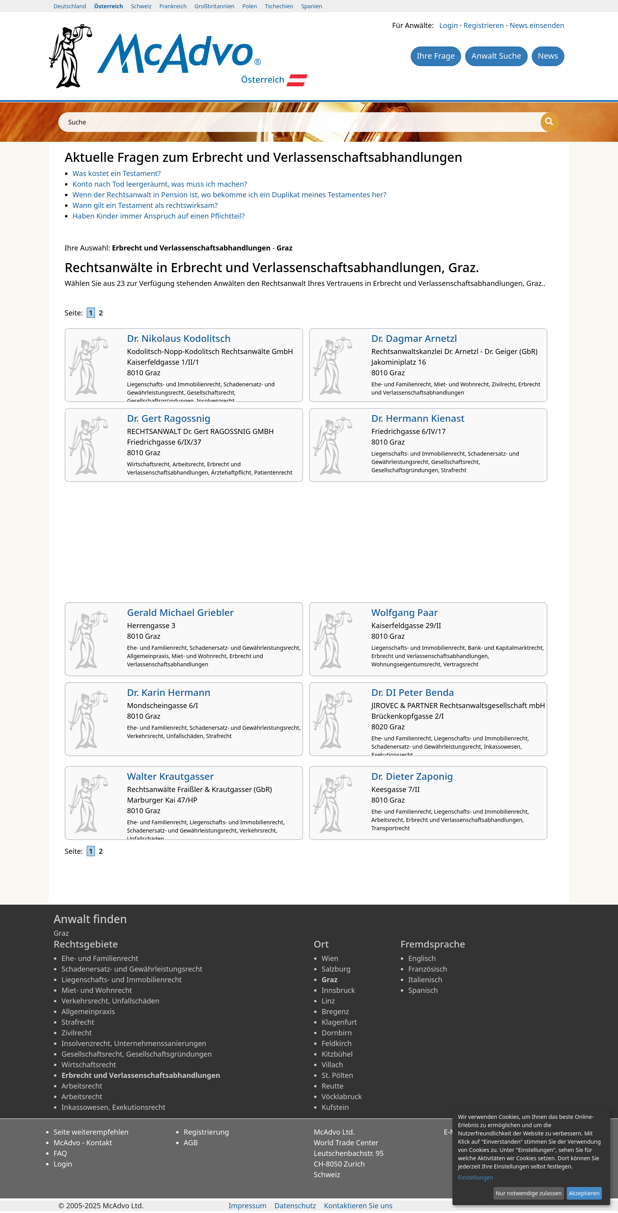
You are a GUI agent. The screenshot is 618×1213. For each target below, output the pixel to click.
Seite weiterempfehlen (91, 1132)
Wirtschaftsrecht (88, 1064)
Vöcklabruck (342, 1096)
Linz (328, 1000)
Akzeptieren (584, 1193)
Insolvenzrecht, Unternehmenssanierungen (133, 1043)
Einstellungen (475, 1177)
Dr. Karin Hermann (168, 692)
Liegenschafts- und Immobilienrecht (121, 979)
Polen (249, 6)
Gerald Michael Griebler (180, 612)
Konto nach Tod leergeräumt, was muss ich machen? (160, 184)
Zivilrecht (76, 1032)
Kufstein (335, 1107)
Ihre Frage (436, 55)
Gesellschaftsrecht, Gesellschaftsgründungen (136, 1054)
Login (448, 25)
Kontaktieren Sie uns (358, 1205)
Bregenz (335, 1011)
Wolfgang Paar (404, 612)
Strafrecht (77, 1022)
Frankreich (172, 6)
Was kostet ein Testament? (117, 173)
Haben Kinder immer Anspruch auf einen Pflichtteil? (159, 216)
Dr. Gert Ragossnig (168, 418)
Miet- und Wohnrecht (96, 990)
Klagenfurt (339, 1022)
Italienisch (425, 979)
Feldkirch (337, 1043)
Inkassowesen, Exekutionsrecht (113, 1107)
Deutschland (70, 6)
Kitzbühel (337, 1054)
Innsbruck (338, 990)
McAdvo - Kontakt (83, 1142)
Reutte (333, 1086)
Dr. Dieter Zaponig (412, 776)
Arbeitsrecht (81, 1086)
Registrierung (206, 1132)
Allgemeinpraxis (88, 1011)
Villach (332, 1064)
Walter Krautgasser (170, 776)
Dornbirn (337, 1032)
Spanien (312, 6)
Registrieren (484, 25)
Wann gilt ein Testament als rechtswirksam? (145, 205)
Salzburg (336, 969)
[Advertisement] (301, 545)
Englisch (422, 958)
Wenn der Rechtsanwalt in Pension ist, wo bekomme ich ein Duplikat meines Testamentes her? (229, 194)
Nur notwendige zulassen (529, 1193)
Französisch (427, 969)
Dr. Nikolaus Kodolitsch (179, 338)
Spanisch (423, 990)
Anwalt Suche (496, 55)
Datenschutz (295, 1205)
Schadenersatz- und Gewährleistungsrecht (132, 969)
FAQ (60, 1153)
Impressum (247, 1205)
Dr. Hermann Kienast (417, 418)
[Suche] (550, 122)
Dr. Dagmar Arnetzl (414, 338)
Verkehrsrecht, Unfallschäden (110, 1000)
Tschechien (279, 6)
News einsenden (537, 25)
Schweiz (141, 6)
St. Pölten (337, 1075)
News (548, 55)
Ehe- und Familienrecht (99, 958)
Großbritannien (215, 6)
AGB (191, 1142)
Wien (330, 958)
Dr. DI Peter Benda (412, 692)
